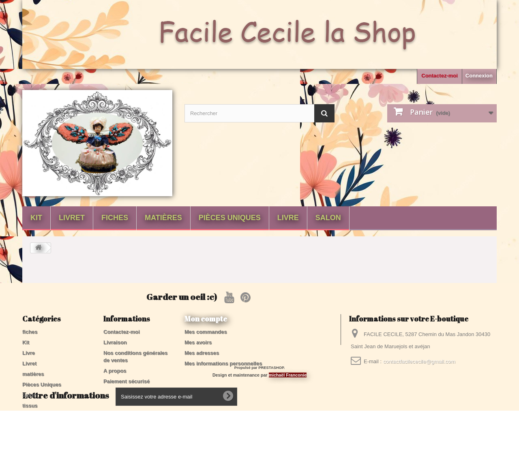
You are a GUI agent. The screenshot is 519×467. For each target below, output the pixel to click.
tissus (30, 406)
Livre (288, 217)
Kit (36, 217)
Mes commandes (205, 332)
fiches (114, 217)
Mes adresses (201, 353)
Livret (72, 217)
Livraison (115, 342)
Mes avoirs (198, 342)
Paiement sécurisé (126, 381)
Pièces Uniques (230, 217)
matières (163, 217)
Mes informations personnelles (223, 363)
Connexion (479, 76)
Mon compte (205, 318)
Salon (328, 217)
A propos (115, 371)
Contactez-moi (439, 76)
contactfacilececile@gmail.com (419, 361)
